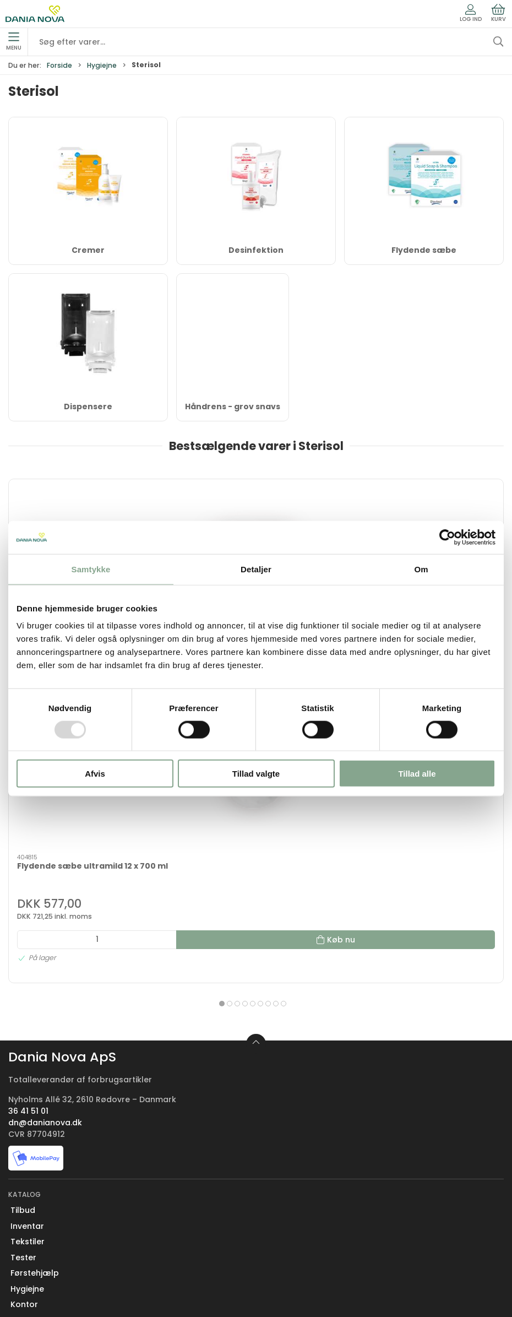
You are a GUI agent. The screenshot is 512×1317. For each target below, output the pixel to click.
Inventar (27, 973)
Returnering (33, 1225)
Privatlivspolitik (40, 1272)
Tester (23, 1005)
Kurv (498, 13)
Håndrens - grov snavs (232, 406)
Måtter (23, 1083)
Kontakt (26, 1178)
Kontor (24, 1052)
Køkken (25, 1068)
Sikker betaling (39, 1241)
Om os (23, 1162)
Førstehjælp (34, 1020)
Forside (59, 65)
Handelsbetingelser (49, 1256)
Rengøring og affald (51, 1099)
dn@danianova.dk (45, 870)
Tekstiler (27, 989)
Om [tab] (421, 568)
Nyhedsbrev (34, 1194)
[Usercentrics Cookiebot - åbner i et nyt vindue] (447, 537)
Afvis (95, 773)
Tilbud (22, 957)
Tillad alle (416, 773)
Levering (26, 1210)
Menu (13, 41)
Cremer (88, 250)
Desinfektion (256, 250)
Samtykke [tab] (91, 568)
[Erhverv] (35, 14)
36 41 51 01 (28, 858)
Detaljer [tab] (256, 568)
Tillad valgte (256, 773)
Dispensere (88, 406)
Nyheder (27, 1114)
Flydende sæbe (423, 250)
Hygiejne (102, 65)
